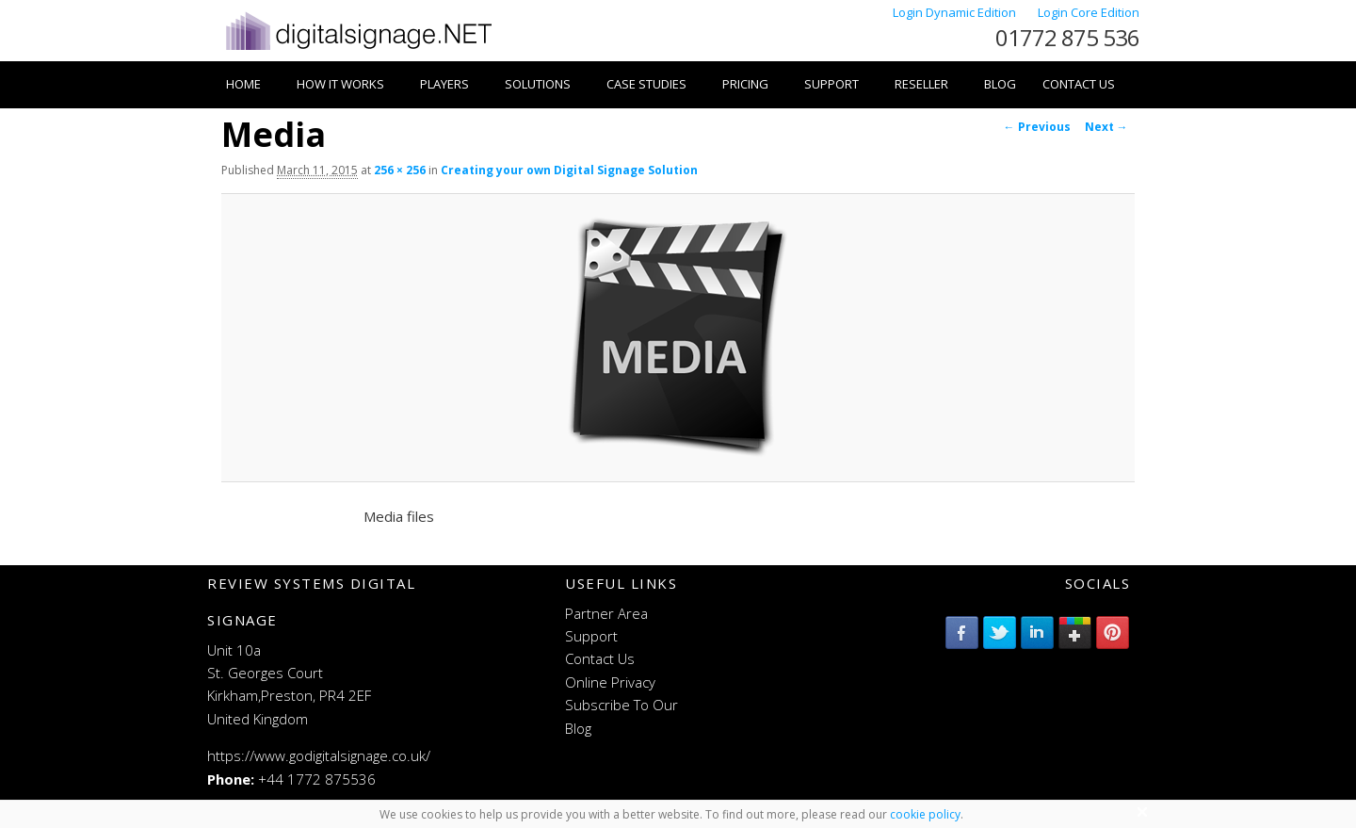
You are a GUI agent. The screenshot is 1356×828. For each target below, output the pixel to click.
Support (831, 83)
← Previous (1037, 127)
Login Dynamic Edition (956, 12)
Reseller (921, 83)
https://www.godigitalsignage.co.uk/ (318, 755)
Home (243, 83)
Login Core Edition (1088, 12)
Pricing (745, 83)
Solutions (538, 83)
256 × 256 (400, 170)
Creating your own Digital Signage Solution (569, 170)
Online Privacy (610, 682)
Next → (1106, 127)
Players (444, 83)
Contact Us (1078, 83)
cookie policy (925, 814)
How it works (340, 83)
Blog (1000, 83)
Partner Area (606, 613)
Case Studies (646, 83)
